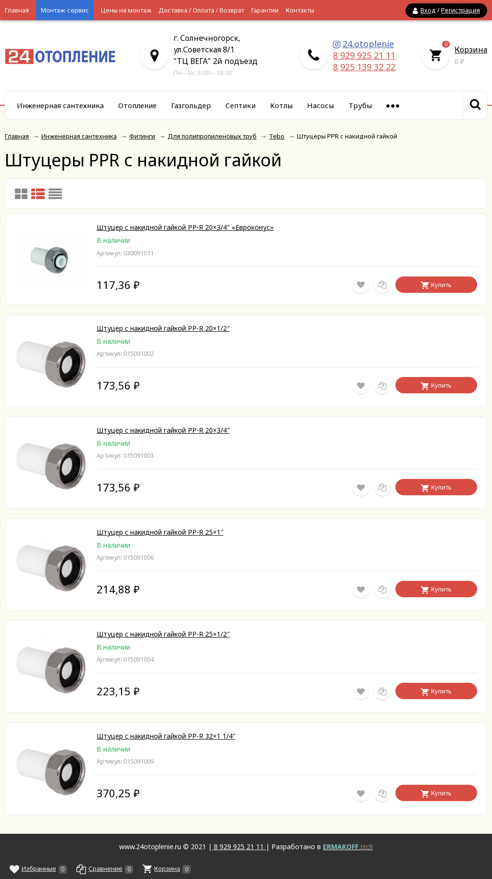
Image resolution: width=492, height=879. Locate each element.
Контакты (300, 10)
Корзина (471, 49)
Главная (17, 10)
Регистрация (460, 10)
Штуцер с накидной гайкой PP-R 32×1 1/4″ (166, 736)
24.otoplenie (368, 44)
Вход (428, 10)
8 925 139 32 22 (364, 67)
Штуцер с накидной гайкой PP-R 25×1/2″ (163, 634)
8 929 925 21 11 (364, 55)
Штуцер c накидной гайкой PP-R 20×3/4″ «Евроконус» (185, 227)
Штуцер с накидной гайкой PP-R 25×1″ (160, 532)
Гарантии (265, 10)
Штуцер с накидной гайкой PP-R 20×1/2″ (163, 328)
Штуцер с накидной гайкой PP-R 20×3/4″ (163, 430)
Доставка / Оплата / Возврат (201, 10)
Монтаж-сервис (65, 10)
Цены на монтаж (126, 10)
